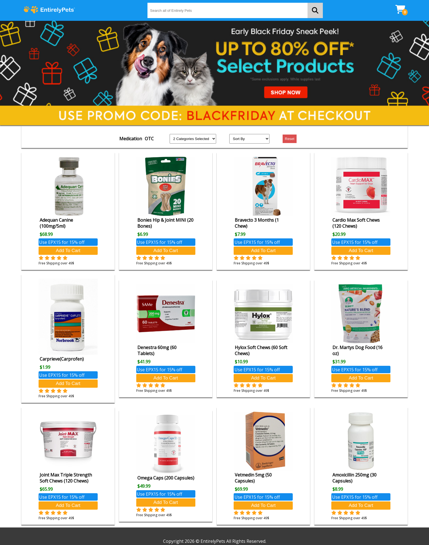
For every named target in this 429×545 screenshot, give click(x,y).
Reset (289, 139)
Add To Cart (68, 250)
